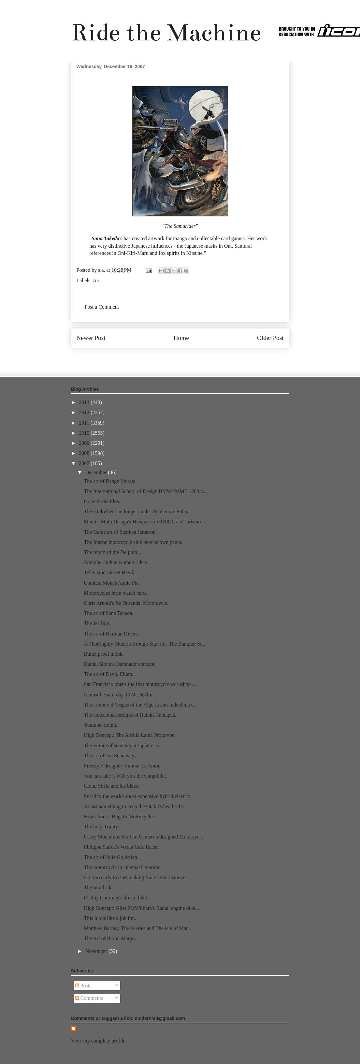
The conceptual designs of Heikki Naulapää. (130, 715)
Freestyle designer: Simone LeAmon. (123, 765)
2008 (85, 453)
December (96, 472)
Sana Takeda (105, 238)
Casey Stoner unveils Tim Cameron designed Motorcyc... (143, 836)
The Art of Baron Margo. (110, 938)
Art (96, 280)
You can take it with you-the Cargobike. (125, 776)
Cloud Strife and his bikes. (111, 786)
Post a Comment (102, 307)
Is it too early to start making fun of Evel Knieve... (136, 877)
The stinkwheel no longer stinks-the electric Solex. (137, 511)
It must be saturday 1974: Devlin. (118, 694)
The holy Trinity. (101, 826)
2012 (85, 412)
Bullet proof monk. (103, 654)
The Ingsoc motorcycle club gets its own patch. (133, 542)
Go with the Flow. (102, 501)
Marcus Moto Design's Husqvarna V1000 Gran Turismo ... (145, 521)
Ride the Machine (166, 32)
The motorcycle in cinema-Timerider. (123, 867)
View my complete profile (98, 1040)
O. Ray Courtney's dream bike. (116, 897)
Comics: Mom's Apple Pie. (112, 583)
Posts (83, 985)
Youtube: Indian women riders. (116, 562)
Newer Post (91, 337)
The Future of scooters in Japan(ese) (121, 745)
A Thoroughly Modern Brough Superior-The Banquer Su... (145, 644)
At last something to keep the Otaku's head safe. (134, 806)
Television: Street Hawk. (109, 572)
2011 (84, 423)
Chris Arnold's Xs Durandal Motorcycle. (126, 603)
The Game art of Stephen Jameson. (120, 532)
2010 (85, 433)
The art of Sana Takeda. (108, 613)
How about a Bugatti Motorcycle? (119, 816)
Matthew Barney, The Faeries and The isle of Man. (137, 928)
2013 (85, 402)
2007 (85, 463)
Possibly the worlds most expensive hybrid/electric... (139, 796)
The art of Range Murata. (110, 481)
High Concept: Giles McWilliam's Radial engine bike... (141, 908)
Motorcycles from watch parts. (116, 593)
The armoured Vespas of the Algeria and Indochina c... (140, 704)
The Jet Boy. (97, 623)
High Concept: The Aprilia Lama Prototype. (129, 735)
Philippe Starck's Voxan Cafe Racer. (121, 847)
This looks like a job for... (110, 918)
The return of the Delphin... (112, 552)
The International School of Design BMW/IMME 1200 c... (145, 491)
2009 (85, 443)
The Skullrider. (99, 887)
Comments (89, 998)
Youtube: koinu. (100, 725)
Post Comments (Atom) (194, 357)
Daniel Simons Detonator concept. (119, 664)
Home (181, 337)
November (96, 951)
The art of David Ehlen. (108, 674)
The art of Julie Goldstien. (111, 857)
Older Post (270, 337)
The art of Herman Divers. (111, 633)
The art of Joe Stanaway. (109, 755)
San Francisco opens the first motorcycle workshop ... (140, 684)
